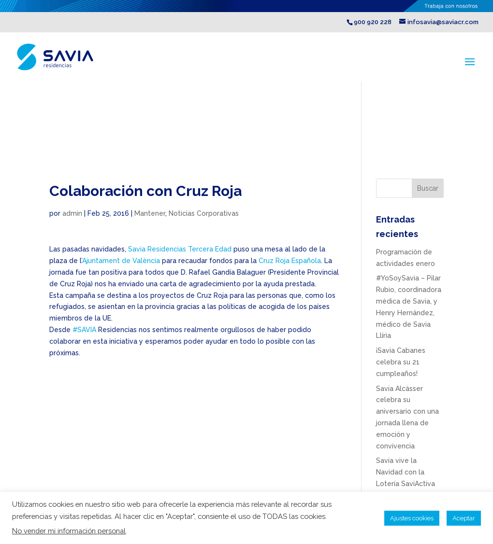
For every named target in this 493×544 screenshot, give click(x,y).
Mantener (149, 213)
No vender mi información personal (69, 531)
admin (72, 213)
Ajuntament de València (121, 261)
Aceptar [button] (463, 518)
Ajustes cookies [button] (412, 518)
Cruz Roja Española (290, 261)
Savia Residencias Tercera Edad (180, 249)
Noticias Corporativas (204, 213)
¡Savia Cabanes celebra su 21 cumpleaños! (400, 362)
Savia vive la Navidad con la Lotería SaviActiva (405, 472)
